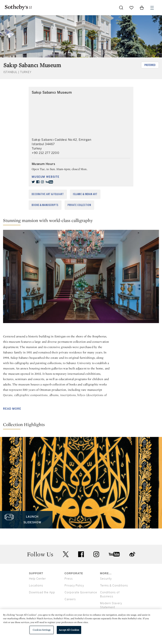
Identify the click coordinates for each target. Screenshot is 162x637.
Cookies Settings (41, 629)
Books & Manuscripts (45, 205)
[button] (81, 221)
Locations (36, 585)
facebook (81, 554)
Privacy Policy (74, 585)
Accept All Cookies (69, 629)
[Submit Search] (121, 8)
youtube (114, 554)
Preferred (150, 65)
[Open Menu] (152, 7)
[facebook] (37, 181)
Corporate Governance (81, 592)
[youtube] (49, 181)
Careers (70, 599)
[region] (81, 623)
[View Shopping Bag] (141, 7)
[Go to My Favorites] (131, 7)
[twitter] (33, 181)
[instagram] (42, 181)
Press (69, 578)
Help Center (37, 578)
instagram (96, 554)
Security (106, 578)
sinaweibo (132, 554)
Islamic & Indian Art (85, 194)
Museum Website (45, 177)
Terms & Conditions (114, 585)
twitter (66, 554)
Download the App (42, 592)
